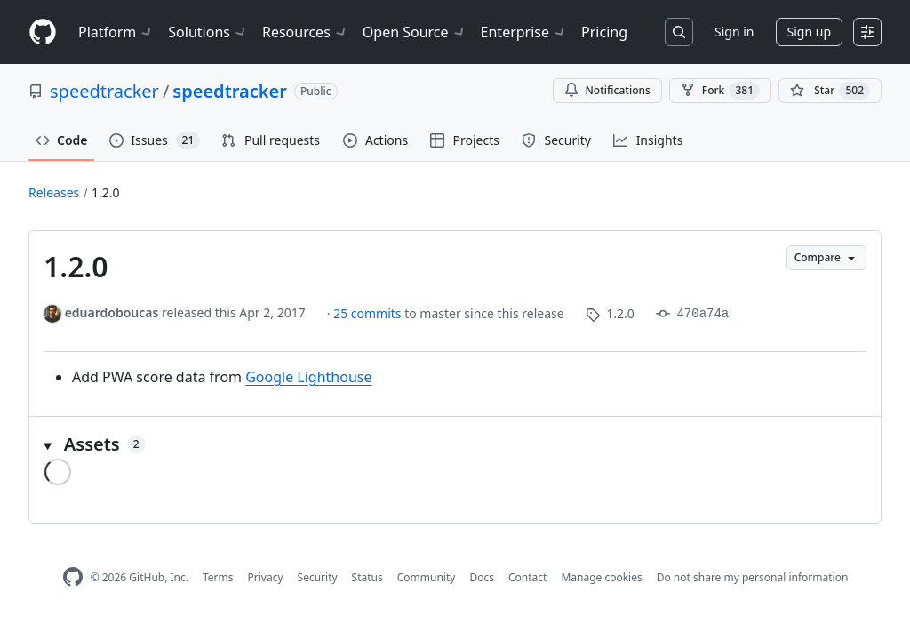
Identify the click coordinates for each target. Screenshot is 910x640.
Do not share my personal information (753, 577)
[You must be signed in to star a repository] (830, 90)
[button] (455, 444)
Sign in (734, 31)
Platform (116, 32)
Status (367, 577)
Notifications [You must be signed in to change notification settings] (607, 90)
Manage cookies (601, 577)
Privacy (265, 577)
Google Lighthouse (308, 377)
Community (426, 577)
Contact (527, 577)
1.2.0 (106, 192)
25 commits (368, 313)
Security (318, 577)
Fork (720, 91)
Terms (218, 577)
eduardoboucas (112, 312)
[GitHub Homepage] (73, 577)
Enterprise (524, 32)
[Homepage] (42, 32)
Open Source (415, 32)
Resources (305, 32)
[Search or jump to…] (679, 32)
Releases (53, 192)
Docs (481, 577)
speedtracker (104, 91)
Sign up (809, 31)
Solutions (208, 32)
